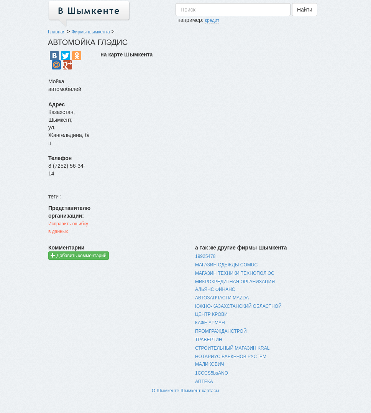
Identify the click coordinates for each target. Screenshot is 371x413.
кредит (212, 20)
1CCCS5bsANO (211, 373)
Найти (304, 10)
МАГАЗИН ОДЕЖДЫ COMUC (226, 265)
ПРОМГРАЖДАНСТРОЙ (221, 331)
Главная (57, 32)
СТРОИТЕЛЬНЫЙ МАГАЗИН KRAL (232, 348)
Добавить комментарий (79, 255)
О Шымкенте (165, 390)
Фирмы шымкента (91, 32)
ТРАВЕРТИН (208, 339)
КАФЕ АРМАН (210, 322)
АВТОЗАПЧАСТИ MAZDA (222, 298)
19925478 (205, 256)
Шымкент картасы (200, 390)
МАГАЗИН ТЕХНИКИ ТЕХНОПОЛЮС (234, 273)
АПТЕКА (204, 381)
